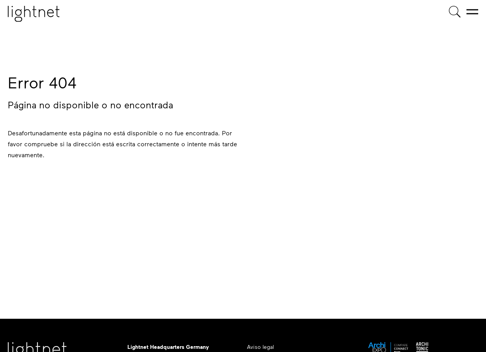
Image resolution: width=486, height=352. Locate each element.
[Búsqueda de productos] (455, 12)
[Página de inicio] (33, 14)
